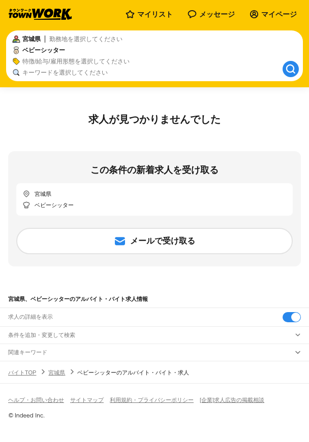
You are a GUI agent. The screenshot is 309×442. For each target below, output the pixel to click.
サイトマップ (87, 400)
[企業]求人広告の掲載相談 (232, 400)
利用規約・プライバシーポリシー (152, 400)
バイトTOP (22, 372)
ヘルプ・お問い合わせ (36, 400)
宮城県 (56, 372)
